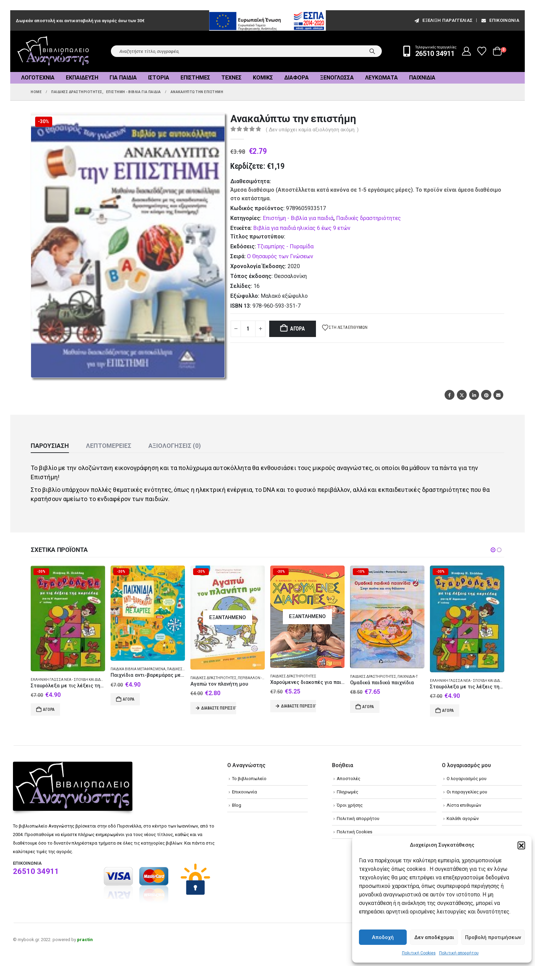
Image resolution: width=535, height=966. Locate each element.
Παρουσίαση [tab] (50, 445)
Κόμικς (263, 77)
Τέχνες (231, 77)
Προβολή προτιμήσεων (493, 937)
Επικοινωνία (499, 20)
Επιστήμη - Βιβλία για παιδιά (298, 218)
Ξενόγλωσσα (337, 77)
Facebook (449, 395)
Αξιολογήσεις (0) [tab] (174, 445)
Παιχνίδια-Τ (407, 676)
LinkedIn (474, 395)
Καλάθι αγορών (463, 818)
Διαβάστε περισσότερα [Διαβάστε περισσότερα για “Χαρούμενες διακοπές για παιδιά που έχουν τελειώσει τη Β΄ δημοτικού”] (298, 706)
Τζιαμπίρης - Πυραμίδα (285, 246)
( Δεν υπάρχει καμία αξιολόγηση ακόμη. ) (312, 130)
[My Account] (466, 51)
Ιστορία (158, 77)
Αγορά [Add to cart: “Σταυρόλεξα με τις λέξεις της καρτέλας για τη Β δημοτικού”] (49, 709)
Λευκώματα (381, 77)
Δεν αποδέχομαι (434, 937)
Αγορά (297, 328)
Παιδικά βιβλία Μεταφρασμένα (138, 669)
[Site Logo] (53, 51)
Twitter (462, 395)
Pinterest (486, 395)
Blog (236, 805)
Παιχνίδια (422, 77)
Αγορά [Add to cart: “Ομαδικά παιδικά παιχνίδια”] (368, 706)
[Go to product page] (68, 618)
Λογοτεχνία (38, 77)
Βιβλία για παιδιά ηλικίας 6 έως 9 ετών (301, 228)
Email (498, 395)
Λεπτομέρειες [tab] (108, 445)
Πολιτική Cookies (419, 953)
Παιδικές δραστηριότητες (368, 218)
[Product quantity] (248, 329)
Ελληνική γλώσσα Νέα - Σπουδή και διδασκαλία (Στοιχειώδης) (86, 680)
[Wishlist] (482, 51)
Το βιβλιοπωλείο (249, 778)
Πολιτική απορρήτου (459, 953)
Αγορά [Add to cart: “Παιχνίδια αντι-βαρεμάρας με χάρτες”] (128, 699)
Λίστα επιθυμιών (464, 805)
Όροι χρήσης (350, 805)
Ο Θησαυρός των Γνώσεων (280, 256)
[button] (521, 845)
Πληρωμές (347, 791)
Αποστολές (348, 778)
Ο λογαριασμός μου (467, 778)
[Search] (372, 51)
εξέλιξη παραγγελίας (443, 20)
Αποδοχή (383, 937)
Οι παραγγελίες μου (467, 791)
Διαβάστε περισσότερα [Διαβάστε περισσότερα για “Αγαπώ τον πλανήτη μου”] (218, 708)
